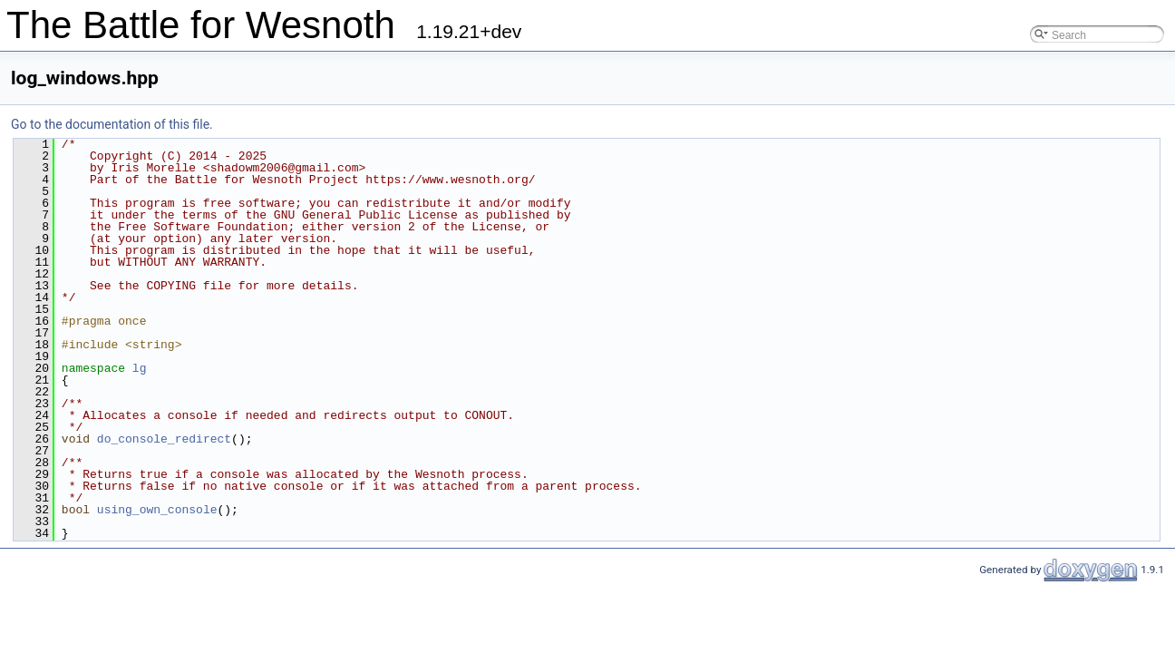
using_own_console (157, 510)
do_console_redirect (164, 439)
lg (139, 368)
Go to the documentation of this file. (112, 124)
